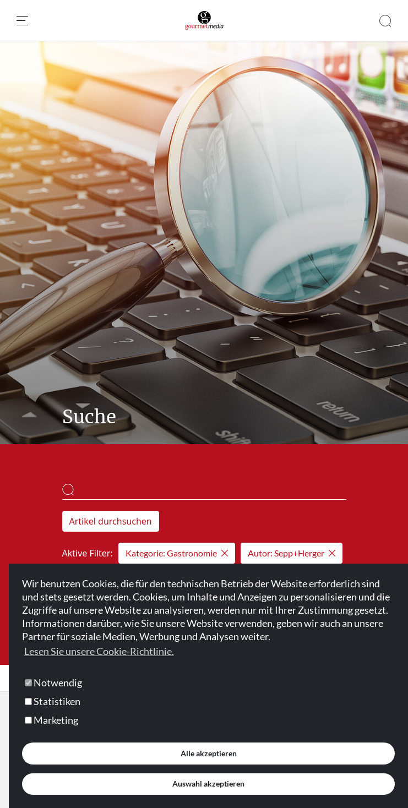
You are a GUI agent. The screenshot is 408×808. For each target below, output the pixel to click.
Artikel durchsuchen (110, 521)
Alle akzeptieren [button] (209, 753)
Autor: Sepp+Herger (291, 553)
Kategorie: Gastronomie (177, 553)
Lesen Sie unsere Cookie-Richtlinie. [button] (99, 651)
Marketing (51, 720)
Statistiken (52, 701)
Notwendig (53, 682)
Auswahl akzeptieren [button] (208, 783)
